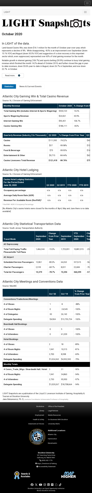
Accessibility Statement (47, 466)
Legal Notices (53, 411)
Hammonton (52, 439)
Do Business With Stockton (58, 419)
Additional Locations (56, 430)
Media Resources (54, 415)
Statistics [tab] (8, 86)
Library (41, 411)
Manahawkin (52, 443)
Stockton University (13, 3)
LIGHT (7, 12)
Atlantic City (52, 434)
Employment (39, 415)
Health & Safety (38, 419)
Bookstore (40, 406)
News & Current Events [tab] (30, 86)
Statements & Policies (36, 424)
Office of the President (56, 406)
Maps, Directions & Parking (47, 463)
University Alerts (54, 424)
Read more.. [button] (10, 75)
